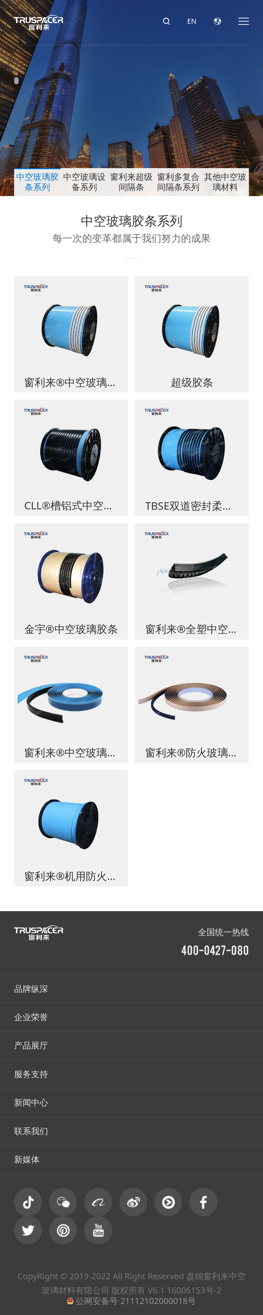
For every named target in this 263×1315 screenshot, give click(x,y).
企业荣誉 (31, 1017)
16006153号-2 (194, 1290)
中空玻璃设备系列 (84, 182)
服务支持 (31, 1074)
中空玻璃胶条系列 (37, 182)
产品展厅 (31, 1045)
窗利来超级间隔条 (131, 182)
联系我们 (31, 1131)
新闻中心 (31, 1102)
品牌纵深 (31, 988)
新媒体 (27, 1159)
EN (191, 21)
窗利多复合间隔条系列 (178, 182)
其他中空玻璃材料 (225, 182)
